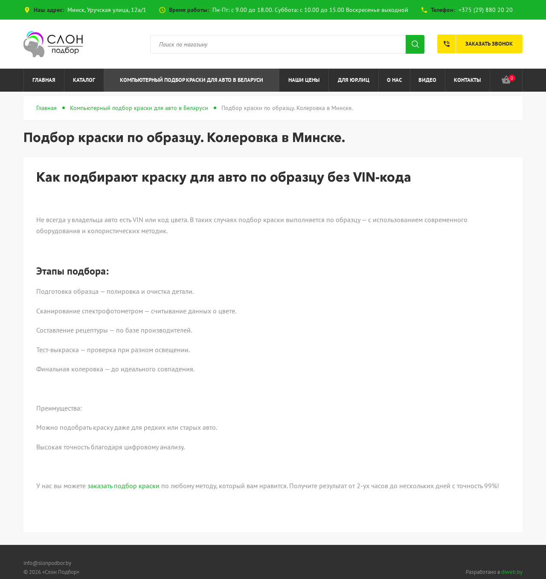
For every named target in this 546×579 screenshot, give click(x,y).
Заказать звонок (475, 44)
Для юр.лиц (353, 80)
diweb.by (512, 572)
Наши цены (303, 80)
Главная (43, 80)
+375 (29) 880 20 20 (486, 10)
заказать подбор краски (123, 485)
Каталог (84, 80)
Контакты (467, 80)
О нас (394, 80)
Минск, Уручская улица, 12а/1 (106, 10)
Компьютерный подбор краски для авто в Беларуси (191, 80)
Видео (427, 80)
